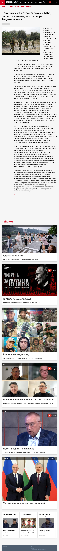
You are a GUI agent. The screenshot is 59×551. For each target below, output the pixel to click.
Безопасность (20, 24)
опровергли (51, 86)
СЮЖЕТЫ (28, 6)
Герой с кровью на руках (26, 515)
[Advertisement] (29, 209)
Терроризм (13, 24)
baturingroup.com (41, 549)
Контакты (5, 546)
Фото (22, 6)
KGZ (25, 2)
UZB (37, 2)
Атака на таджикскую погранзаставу (33, 24)
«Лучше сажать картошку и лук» (45, 515)
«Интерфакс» (45, 126)
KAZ (21, 2)
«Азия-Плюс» (47, 54)
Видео (17, 6)
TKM (32, 2)
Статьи (11, 6)
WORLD (41, 2)
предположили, (46, 96)
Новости (4, 6)
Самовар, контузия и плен (9, 515)
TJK (29, 2)
